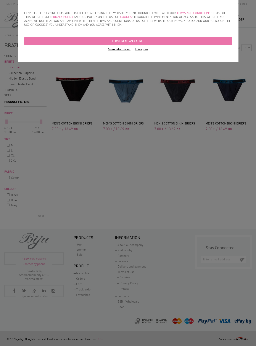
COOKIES (126, 17)
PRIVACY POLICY (62, 17)
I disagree (141, 49)
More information (119, 49)
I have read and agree (128, 41)
